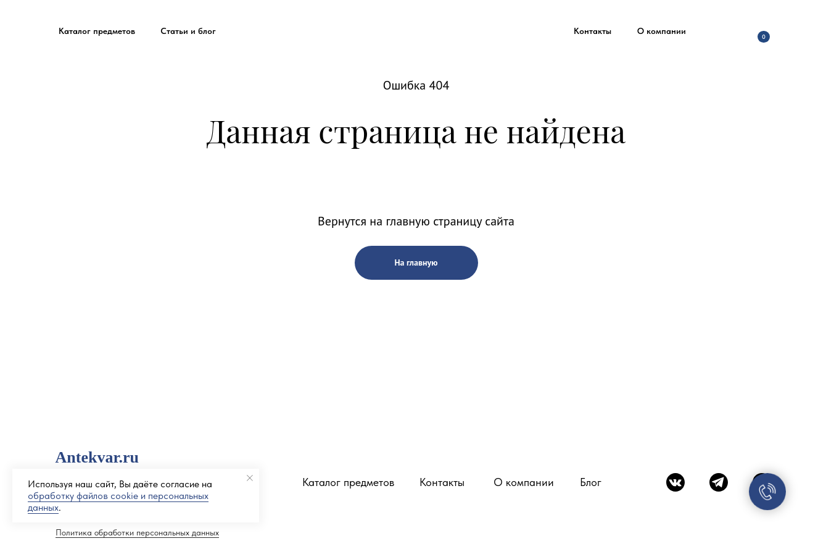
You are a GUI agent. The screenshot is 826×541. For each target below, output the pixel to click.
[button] (97, 31)
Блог (590, 482)
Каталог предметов (348, 482)
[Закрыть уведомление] (250, 478)
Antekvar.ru (97, 457)
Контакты (442, 482)
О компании (524, 482)
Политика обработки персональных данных (137, 532)
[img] (724, 31)
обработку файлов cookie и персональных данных (118, 501)
